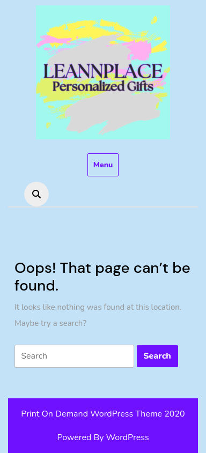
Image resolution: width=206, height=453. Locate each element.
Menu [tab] (103, 165)
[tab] (74, 356)
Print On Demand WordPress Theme (91, 414)
